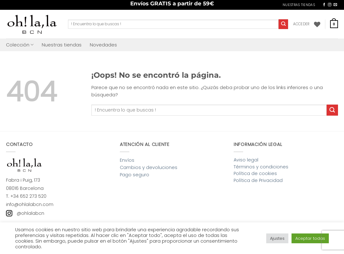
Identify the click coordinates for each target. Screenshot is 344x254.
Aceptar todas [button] (310, 238)
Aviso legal (246, 160)
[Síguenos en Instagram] (329, 5)
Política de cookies (255, 173)
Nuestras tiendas (62, 45)
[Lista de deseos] (317, 24)
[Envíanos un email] (335, 5)
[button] (301, 24)
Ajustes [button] (277, 238)
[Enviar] (283, 24)
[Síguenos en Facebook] (324, 5)
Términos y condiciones (261, 167)
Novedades (103, 45)
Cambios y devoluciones (148, 167)
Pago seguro (134, 175)
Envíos (127, 160)
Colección (20, 45)
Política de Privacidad (258, 180)
